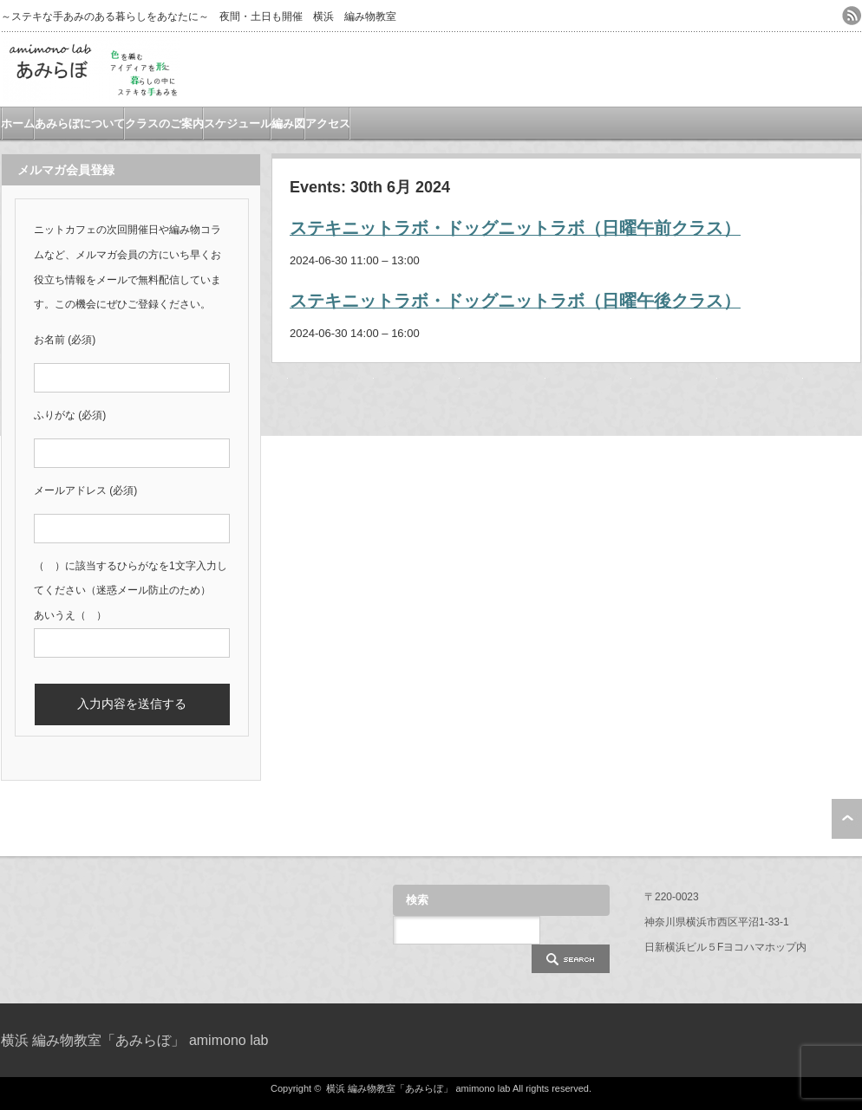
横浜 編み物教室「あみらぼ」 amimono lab (135, 1040)
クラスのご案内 (164, 123)
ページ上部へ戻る (847, 819)
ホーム (18, 123)
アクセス (327, 123)
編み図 (288, 123)
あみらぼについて (80, 123)
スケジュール (237, 123)
